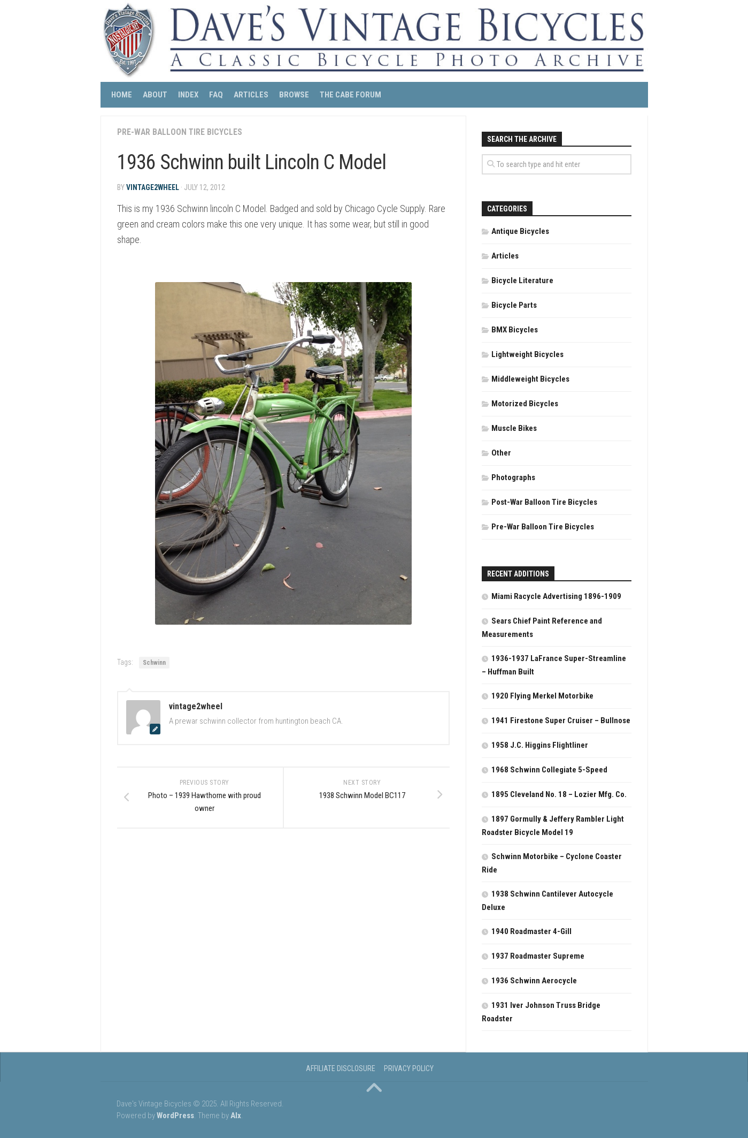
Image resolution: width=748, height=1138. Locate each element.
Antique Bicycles (520, 231)
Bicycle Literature (522, 280)
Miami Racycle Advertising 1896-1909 (556, 596)
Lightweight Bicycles (527, 354)
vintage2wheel (153, 187)
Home (121, 95)
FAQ (216, 95)
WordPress (175, 1115)
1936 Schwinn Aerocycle (534, 980)
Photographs (513, 477)
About (155, 95)
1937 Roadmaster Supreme (537, 956)
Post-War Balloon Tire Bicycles (544, 502)
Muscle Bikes (514, 428)
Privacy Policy (409, 1068)
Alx (235, 1115)
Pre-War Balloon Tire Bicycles (180, 132)
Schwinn (154, 662)
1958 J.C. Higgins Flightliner (539, 745)
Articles (251, 95)
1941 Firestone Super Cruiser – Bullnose (560, 720)
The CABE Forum (350, 95)
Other (501, 453)
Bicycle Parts (514, 305)
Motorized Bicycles (524, 403)
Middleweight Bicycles (530, 379)
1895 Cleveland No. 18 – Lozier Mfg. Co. (559, 794)
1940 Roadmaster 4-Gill (531, 931)
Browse (294, 95)
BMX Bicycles (514, 330)
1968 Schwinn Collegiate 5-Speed (549, 770)
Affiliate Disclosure (340, 1068)
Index (188, 95)
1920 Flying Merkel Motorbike (542, 696)
